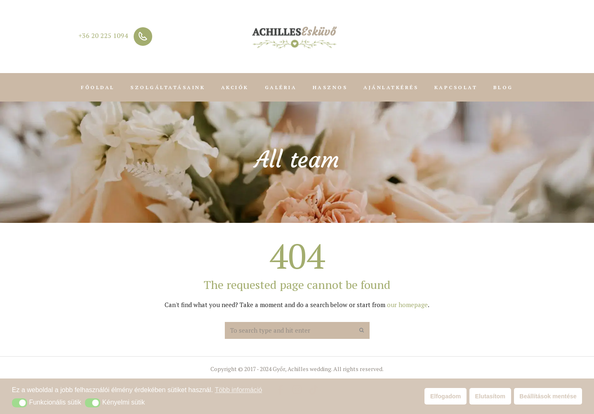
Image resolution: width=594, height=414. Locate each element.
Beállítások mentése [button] (547, 396)
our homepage (407, 304)
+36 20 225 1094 (103, 35)
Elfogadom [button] (445, 396)
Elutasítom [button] (490, 396)
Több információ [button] (238, 389)
